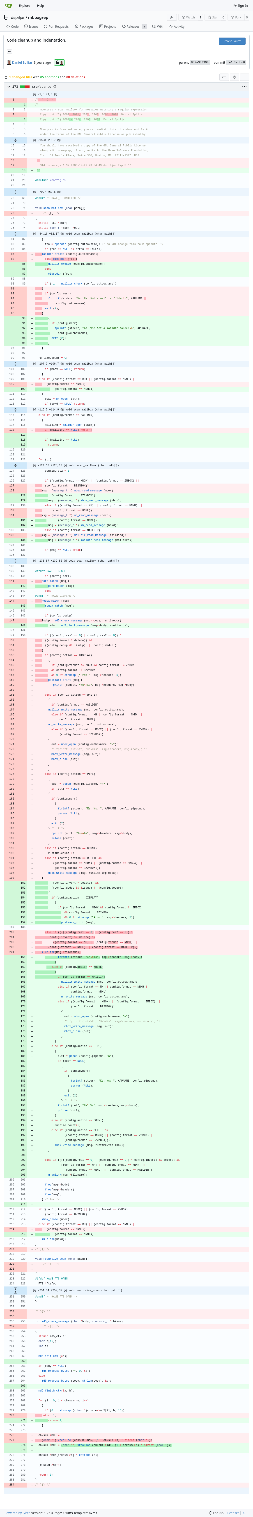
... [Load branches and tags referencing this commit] (9, 51)
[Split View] (234, 77)
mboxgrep (38, 17)
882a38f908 (200, 62)
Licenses (233, 1513)
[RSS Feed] (172, 17)
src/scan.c (41, 87)
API (244, 1513)
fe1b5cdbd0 (236, 62)
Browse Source (232, 41)
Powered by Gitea (17, 1513)
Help (40, 5)
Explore (24, 5)
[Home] (8, 6)
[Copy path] (54, 87)
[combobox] (224, 77)
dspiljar (18, 17)
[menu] (244, 77)
